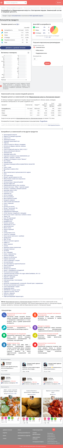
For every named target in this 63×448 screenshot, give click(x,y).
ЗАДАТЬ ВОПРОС (36, 437)
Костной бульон (8, 262)
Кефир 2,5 (7, 242)
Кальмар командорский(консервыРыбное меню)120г (19, 164)
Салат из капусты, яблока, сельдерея (14, 144)
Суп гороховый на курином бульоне (14, 263)
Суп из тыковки (8, 195)
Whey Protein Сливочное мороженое (14, 179)
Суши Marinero (8, 180)
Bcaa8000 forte (8, 221)
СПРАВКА (35, 432)
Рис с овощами (8, 252)
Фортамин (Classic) (9, 210)
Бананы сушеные (9, 223)
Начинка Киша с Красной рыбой (13, 182)
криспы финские (9, 226)
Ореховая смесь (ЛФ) (10, 154)
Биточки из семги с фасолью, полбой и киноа (17, 214)
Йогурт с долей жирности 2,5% (13, 177)
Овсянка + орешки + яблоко (12, 157)
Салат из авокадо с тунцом (12, 260)
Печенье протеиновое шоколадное (14, 285)
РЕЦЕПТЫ (5, 432)
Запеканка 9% (8, 152)
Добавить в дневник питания (15, 48)
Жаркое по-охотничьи (10, 257)
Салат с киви (7, 167)
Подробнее (43, 121)
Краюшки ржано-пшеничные (12, 247)
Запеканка (7, 147)
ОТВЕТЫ (19, 438)
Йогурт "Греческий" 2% (10, 208)
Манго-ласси (7, 228)
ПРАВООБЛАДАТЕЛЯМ (37, 430)
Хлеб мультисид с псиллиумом (13, 280)
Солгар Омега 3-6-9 (9, 232)
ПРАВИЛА (41, 441)
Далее (47, 63)
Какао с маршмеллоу (10, 254)
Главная (3, 7)
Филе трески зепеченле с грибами (14, 236)
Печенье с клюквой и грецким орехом (15, 188)
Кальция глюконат (9, 249)
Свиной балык (8, 162)
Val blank (6, 250)
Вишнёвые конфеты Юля (11, 169)
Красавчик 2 (7, 267)
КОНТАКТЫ (35, 439)
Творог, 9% (7, 216)
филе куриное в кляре (10, 198)
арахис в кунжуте (9, 295)
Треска (6, 205)
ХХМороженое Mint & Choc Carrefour (14, 185)
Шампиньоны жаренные (11, 211)
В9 (4, 170)
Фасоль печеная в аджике (11, 241)
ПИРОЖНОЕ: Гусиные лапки (12, 290)
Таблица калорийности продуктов (14, 7)
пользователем (16, 15)
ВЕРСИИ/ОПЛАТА (36, 434)
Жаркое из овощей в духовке (12, 136)
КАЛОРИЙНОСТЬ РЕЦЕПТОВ (24, 435)
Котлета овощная (9, 255)
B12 (5, 165)
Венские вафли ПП (9, 183)
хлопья (6, 246)
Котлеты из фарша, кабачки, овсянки (15, 146)
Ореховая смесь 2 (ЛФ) (10, 190)
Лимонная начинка (9, 139)
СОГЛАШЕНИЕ (36, 441)
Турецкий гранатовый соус (12, 141)
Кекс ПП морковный (10, 218)
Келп (5, 174)
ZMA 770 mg (7, 239)
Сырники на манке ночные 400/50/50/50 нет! (17, 156)
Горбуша (6, 281)
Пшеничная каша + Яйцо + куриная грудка (16, 187)
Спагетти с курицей (9, 234)
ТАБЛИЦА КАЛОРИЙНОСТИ (24, 432)
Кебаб (5, 231)
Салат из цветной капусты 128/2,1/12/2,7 (15, 149)
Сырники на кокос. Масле (11, 291)
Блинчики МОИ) (8, 278)
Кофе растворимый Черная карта (13, 296)
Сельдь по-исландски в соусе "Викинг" (15, 159)
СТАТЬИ (4, 438)
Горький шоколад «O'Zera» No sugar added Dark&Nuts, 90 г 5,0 (22, 273)
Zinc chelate (7, 161)
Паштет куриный (9, 229)
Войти (59, 3)
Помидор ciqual (8, 219)
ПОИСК (19, 430)
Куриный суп (7, 193)
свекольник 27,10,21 (10, 224)
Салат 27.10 (7, 138)
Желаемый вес (37, 56)
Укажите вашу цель (38, 45)
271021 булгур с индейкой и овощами (15, 213)
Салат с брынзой (9, 203)
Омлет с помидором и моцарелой (14, 270)
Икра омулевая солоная (11, 275)
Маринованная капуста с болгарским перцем (51, 7)
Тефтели (6, 143)
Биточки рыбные (9, 196)
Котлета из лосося (9, 206)
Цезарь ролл (7, 237)
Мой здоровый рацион (36, 15)
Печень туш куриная (10, 268)
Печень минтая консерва (11, 272)
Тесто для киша (8, 175)
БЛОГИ (4, 435)
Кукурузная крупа (9, 288)
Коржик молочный (9, 259)
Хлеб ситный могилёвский (12, 201)
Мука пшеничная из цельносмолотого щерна (17, 172)
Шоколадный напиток (10, 134)
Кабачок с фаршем (9, 293)
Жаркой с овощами (9, 277)
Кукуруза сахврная (9, 200)
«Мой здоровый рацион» (54, 125)
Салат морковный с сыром (11, 286)
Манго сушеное (8, 244)
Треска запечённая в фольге (12, 151)
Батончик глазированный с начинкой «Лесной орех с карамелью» (23, 283)
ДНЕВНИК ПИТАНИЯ (7, 430)
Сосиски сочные (8, 192)
